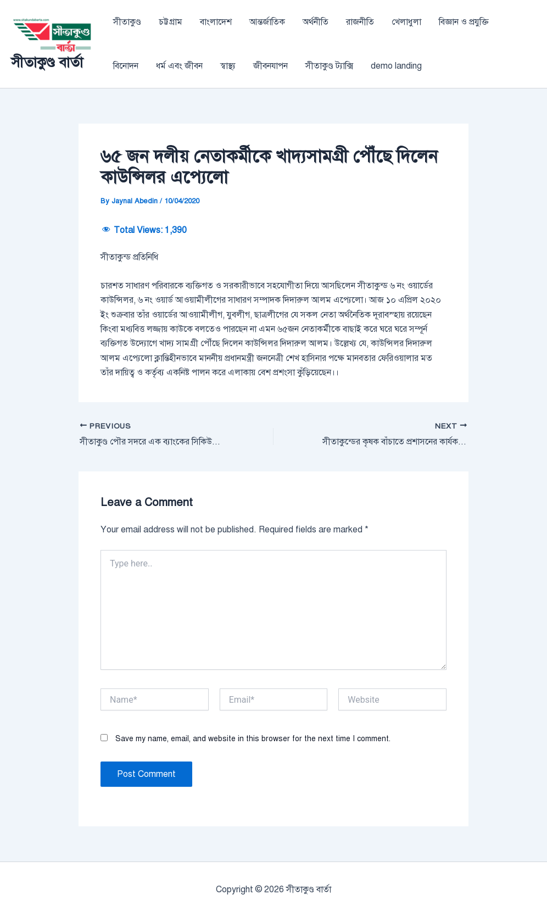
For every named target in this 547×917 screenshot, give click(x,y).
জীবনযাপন (270, 65)
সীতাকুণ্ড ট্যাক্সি (329, 65)
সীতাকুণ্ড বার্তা (47, 62)
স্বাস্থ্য (228, 65)
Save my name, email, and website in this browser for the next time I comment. (252, 738)
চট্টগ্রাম (170, 21)
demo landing (396, 65)
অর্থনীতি (315, 21)
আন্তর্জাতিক (267, 21)
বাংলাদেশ (216, 21)
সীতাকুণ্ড (127, 21)
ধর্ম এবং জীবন (179, 65)
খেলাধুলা (406, 21)
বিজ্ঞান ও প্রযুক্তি (464, 21)
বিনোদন (125, 65)
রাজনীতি (360, 21)
